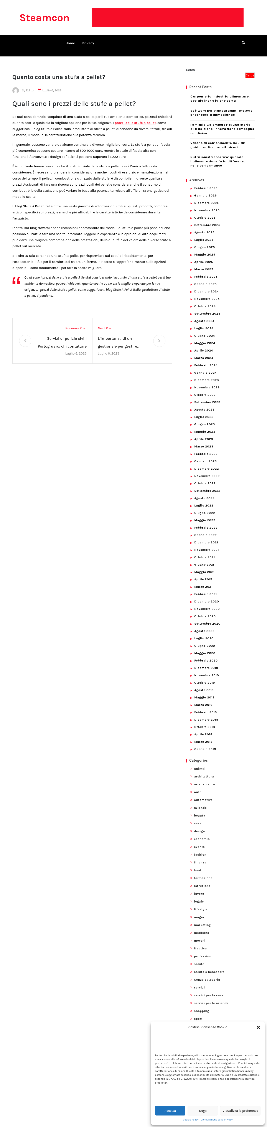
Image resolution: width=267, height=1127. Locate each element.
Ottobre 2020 (205, 611)
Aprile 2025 (203, 257)
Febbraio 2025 (206, 271)
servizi (199, 982)
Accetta (170, 1111)
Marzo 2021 (203, 581)
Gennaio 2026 (205, 190)
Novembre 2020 (207, 604)
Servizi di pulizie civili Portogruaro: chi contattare (62, 337)
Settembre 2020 (207, 618)
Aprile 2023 (203, 434)
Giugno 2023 (204, 419)
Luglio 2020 (204, 633)
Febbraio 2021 (205, 589)
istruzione (202, 881)
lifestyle (200, 904)
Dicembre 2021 (206, 537)
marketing (202, 920)
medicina (201, 927)
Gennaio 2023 (205, 456)
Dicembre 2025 (206, 198)
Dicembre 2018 (206, 714)
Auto (198, 787)
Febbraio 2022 (206, 522)
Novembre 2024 (207, 293)
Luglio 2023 (204, 412)
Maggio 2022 (204, 515)
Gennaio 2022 (205, 530)
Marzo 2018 (203, 736)
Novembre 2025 (207, 205)
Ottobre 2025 (205, 212)
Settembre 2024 (207, 308)
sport (198, 1013)
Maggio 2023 (204, 426)
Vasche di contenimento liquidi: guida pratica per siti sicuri (217, 140)
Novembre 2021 (206, 544)
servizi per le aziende (211, 998)
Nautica (200, 943)
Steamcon (44, 18)
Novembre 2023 (207, 382)
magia (199, 912)
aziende (200, 802)
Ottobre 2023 (205, 389)
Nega (203, 1111)
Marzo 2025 (203, 264)
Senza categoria (207, 974)
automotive (203, 795)
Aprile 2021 (203, 574)
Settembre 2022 (207, 485)
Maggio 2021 (204, 567)
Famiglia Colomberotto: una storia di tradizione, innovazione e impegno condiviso (222, 123)
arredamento (204, 779)
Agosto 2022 (204, 493)
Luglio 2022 (203, 500)
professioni (203, 951)
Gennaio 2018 (205, 744)
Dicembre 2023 (206, 375)
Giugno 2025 (204, 242)
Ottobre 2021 (204, 552)
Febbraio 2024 (206, 360)
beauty (199, 810)
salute (199, 959)
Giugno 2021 (204, 559)
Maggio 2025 (204, 249)
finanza (200, 857)
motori (199, 935)
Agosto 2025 (204, 227)
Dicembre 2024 (206, 286)
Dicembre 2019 (206, 663)
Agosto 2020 (204, 626)
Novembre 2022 (207, 471)
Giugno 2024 (204, 330)
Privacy (88, 43)
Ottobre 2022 (205, 478)
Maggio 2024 (204, 338)
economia (202, 834)
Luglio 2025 (203, 234)
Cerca (190, 65)
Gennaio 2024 (205, 367)
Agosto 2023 (204, 404)
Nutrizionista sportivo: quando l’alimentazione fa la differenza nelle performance (218, 156)
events (199, 841)
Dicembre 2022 (206, 463)
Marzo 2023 (203, 441)
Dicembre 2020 (206, 596)
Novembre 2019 (206, 670)
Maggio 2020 (204, 648)
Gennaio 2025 (205, 279)
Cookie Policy (191, 1119)
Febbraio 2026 (206, 183)
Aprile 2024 (203, 345)
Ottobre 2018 (204, 722)
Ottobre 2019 (204, 677)
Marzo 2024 (203, 353)
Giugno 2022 (204, 508)
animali (200, 763)
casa (198, 818)
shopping (201, 1006)
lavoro (199, 888)
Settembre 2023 (207, 397)
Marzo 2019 (203, 699)
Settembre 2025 (207, 220)
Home (70, 43)
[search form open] (243, 42)
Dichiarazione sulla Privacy (216, 1119)
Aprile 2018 (203, 729)
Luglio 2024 (203, 323)
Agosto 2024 (204, 316)
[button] (258, 1027)
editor (30, 85)
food (197, 865)
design (199, 826)
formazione (203, 873)
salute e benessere (209, 967)
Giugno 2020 (204, 640)
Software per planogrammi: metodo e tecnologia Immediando (221, 107)
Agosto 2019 (204, 685)
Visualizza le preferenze (240, 1111)
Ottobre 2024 (205, 301)
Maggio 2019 (204, 692)
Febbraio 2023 (206, 448)
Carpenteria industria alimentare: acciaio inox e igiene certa (220, 93)
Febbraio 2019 (205, 707)
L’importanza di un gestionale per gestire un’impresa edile (117, 338)
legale (199, 896)
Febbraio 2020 (206, 655)
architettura (204, 771)
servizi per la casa (209, 990)
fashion (200, 849)
